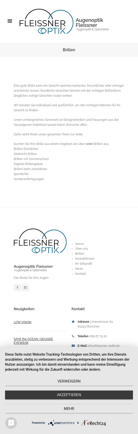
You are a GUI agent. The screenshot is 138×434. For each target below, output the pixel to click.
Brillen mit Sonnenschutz (31, 159)
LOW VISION (22, 322)
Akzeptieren (69, 395)
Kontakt (80, 274)
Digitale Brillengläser (28, 164)
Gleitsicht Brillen (25, 154)
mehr (69, 408)
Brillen (79, 253)
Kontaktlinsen (85, 258)
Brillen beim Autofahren (30, 169)
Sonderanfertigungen (29, 179)
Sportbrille (21, 174)
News (79, 268)
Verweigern (69, 381)
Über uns (81, 248)
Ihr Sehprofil (83, 263)
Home (79, 244)
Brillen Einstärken (26, 149)
